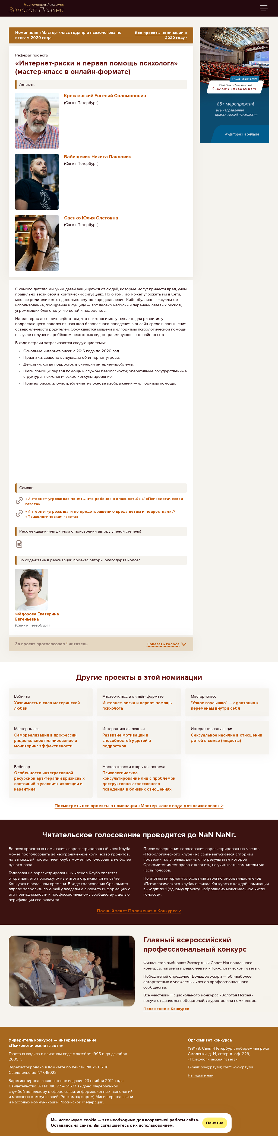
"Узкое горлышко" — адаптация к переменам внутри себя (224, 709)
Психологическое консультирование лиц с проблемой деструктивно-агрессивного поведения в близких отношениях (138, 785)
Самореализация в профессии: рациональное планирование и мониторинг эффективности (46, 745)
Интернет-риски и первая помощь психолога (137, 709)
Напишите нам (201, 1075)
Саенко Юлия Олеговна (91, 221)
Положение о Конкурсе (166, 1013)
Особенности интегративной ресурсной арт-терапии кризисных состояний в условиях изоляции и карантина (49, 785)
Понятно (214, 1123)
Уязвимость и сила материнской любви (47, 709)
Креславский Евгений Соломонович (105, 99)
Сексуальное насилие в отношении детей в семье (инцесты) (226, 742)
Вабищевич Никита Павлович (97, 160)
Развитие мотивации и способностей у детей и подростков (126, 745)
